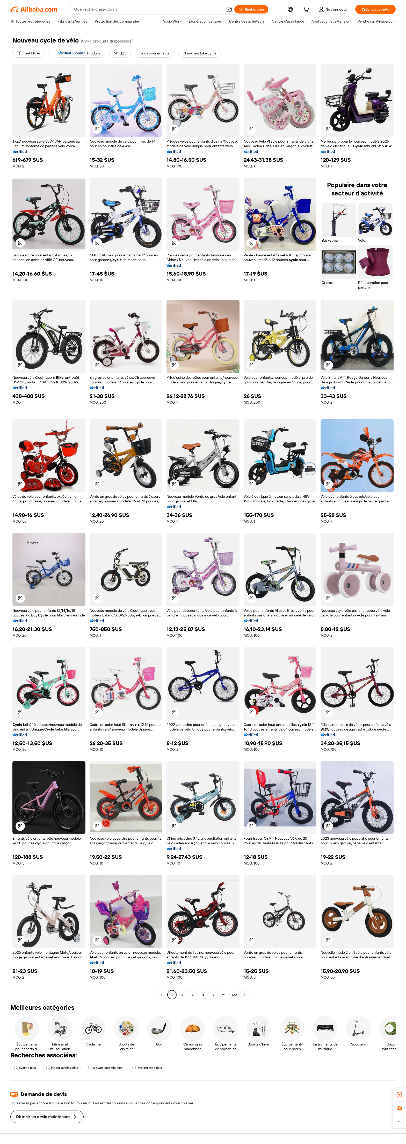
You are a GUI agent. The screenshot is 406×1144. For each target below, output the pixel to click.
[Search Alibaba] (148, 9)
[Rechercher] (251, 9)
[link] (399, 1094)
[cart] (307, 10)
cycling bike (25, 1068)
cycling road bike (147, 1068)
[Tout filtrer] (28, 53)
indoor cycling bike (62, 1068)
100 (234, 994)
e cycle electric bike (105, 1068)
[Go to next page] (244, 994)
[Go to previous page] (161, 994)
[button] (229, 9)
